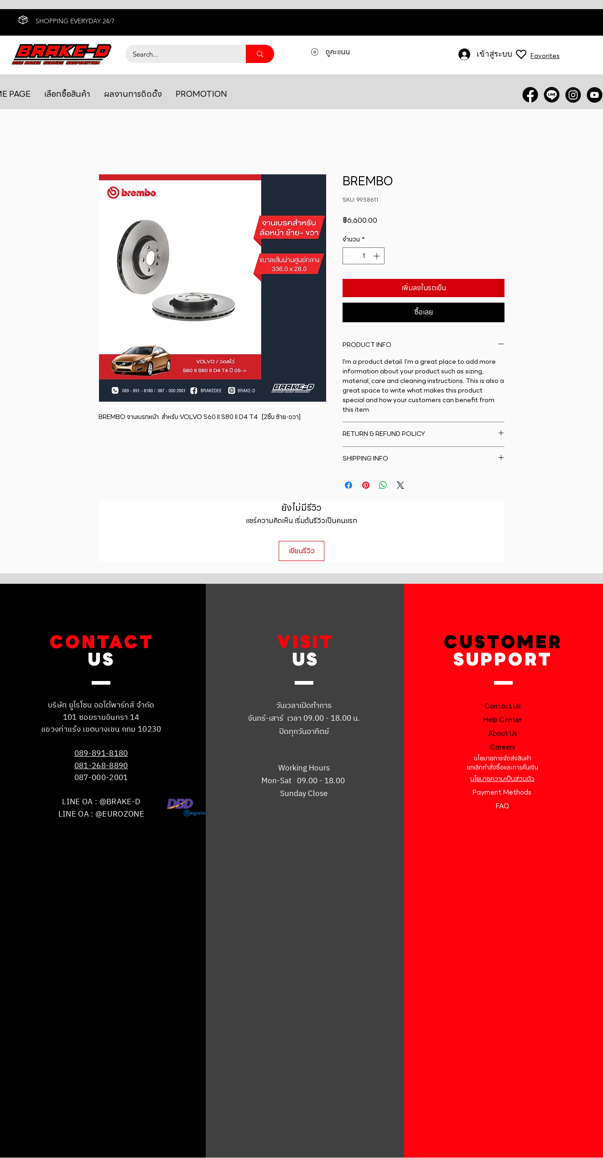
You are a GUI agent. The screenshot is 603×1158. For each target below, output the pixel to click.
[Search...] (180, 54)
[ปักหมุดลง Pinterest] (365, 485)
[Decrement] (349, 256)
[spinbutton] (363, 256)
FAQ (502, 806)
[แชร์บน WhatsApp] (383, 485)
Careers (502, 747)
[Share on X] (400, 485)
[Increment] (377, 256)
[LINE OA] (551, 94)
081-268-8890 (101, 766)
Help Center (502, 719)
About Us (502, 733)
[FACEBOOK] (530, 94)
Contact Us (502, 706)
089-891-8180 (101, 753)
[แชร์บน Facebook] (348, 485)
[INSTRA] (573, 94)
